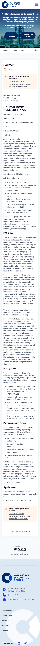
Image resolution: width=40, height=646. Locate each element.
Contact (5, 620)
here (17, 383)
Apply (5, 129)
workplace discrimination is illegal (16, 304)
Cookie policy (24, 543)
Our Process (7, 605)
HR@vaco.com (30, 293)
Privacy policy (14, 543)
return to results (14, 129)
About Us (5, 615)
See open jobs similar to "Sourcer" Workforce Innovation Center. (20, 75)
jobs (15, 40)
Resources (6, 610)
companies (6, 40)
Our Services (7, 600)
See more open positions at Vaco (20, 521)
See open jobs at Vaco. (16, 71)
